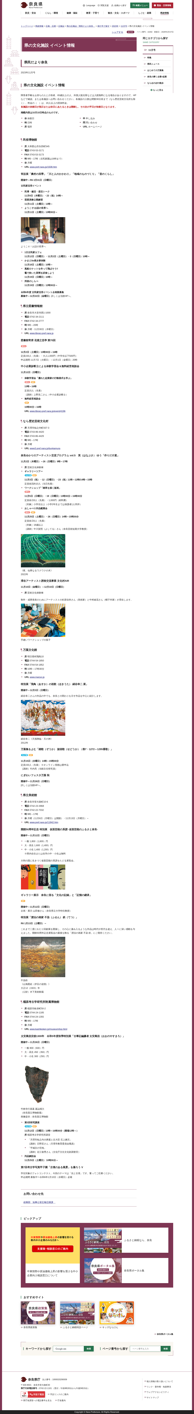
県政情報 (39, 26)
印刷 (131, 32)
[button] (89, 5)
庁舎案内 (62, 1400)
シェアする (117, 32)
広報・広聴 (51, 26)
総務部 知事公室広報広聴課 (39, 1202)
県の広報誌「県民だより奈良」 (81, 26)
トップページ (27, 26)
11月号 (124, 26)
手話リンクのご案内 (59, 1394)
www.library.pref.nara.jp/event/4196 (47, 411)
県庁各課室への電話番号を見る (37, 1400)
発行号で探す (103, 26)
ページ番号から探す (115, 1348)
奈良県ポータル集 (165, 1334)
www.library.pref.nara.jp (41, 333)
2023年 (115, 26)
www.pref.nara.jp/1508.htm (43, 167)
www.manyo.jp (37, 677)
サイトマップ (153, 1397)
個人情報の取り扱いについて (160, 1381)
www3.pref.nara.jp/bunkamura (45, 448)
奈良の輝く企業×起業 (157, 77)
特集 (149, 58)
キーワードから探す (38, 1348)
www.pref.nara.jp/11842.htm (44, 822)
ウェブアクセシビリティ (158, 1392)
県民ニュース (153, 64)
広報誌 (61, 26)
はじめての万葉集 (155, 70)
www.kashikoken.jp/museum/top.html (48, 1029)
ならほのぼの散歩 (155, 83)
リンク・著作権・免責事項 (159, 1387)
